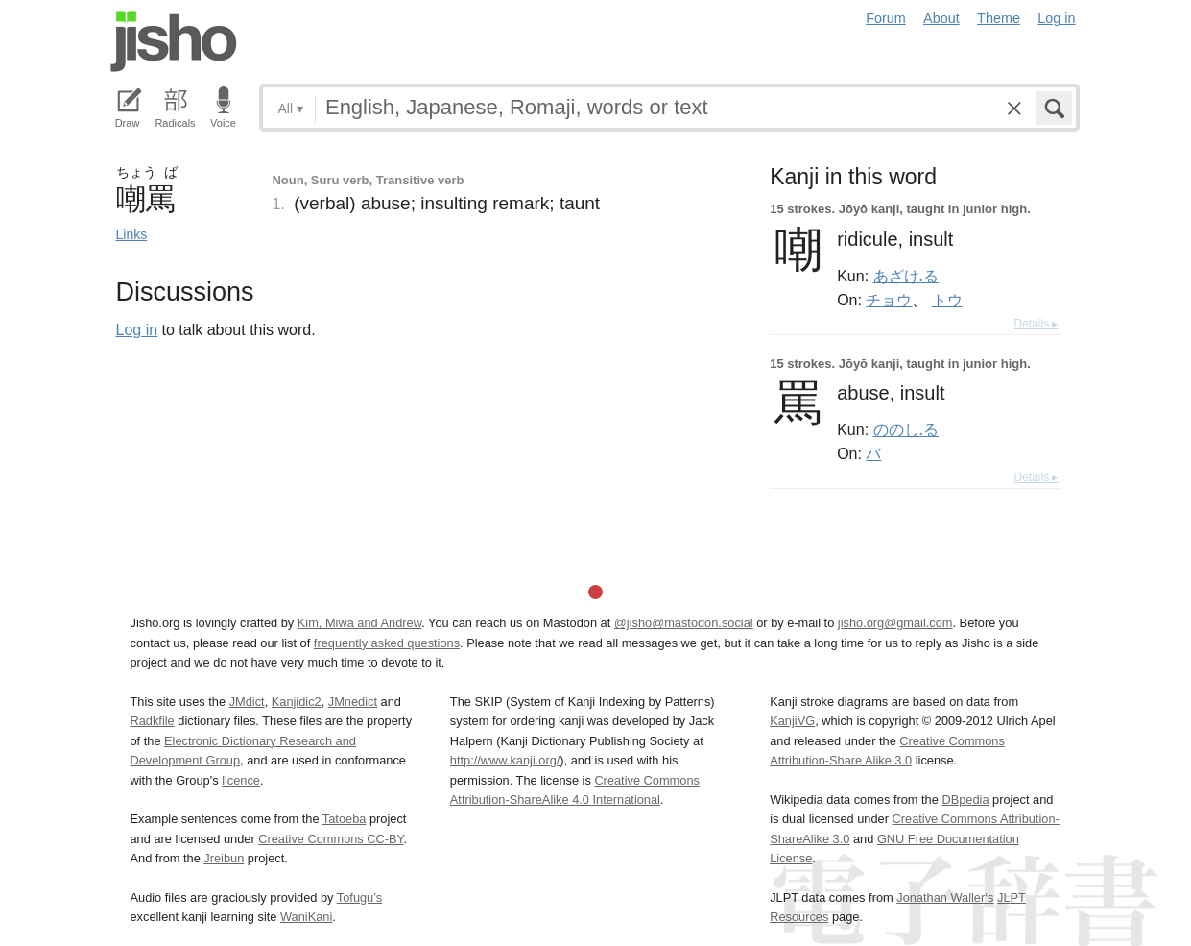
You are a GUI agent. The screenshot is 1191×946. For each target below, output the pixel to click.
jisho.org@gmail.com (895, 623)
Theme (998, 18)
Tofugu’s (359, 897)
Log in (1056, 18)
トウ (947, 299)
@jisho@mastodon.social (683, 623)
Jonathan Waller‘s (944, 897)
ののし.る (906, 429)
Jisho (173, 41)
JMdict (247, 701)
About (941, 18)
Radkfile (153, 721)
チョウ (889, 299)
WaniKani (306, 917)
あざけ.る (906, 275)
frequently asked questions (387, 643)
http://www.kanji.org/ (505, 760)
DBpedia (965, 799)
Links (132, 234)
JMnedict (352, 701)
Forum (886, 18)
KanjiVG (792, 721)
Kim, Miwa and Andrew (359, 623)
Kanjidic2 (297, 701)
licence (241, 780)
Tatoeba (344, 819)
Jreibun (223, 858)
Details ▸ (1035, 323)
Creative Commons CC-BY (330, 839)
